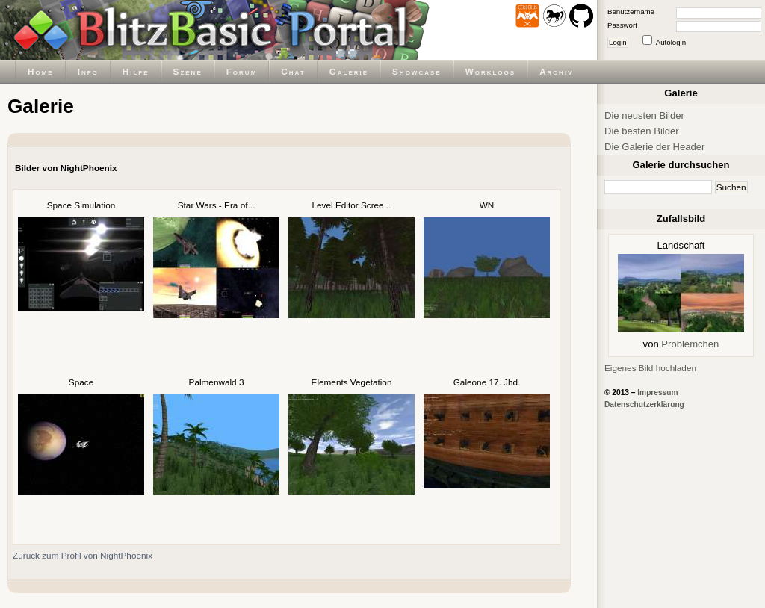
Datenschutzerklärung (644, 404)
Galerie (348, 71)
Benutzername (630, 11)
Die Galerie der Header (654, 146)
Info (88, 71)
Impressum (657, 392)
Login (618, 42)
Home (41, 71)
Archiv (556, 71)
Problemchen (690, 344)
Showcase (417, 71)
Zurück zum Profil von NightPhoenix (82, 555)
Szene (187, 71)
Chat (293, 71)
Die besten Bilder (641, 131)
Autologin (671, 42)
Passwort (622, 25)
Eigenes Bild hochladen (650, 368)
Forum (242, 71)
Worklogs (490, 71)
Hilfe (136, 71)
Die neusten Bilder (644, 115)
